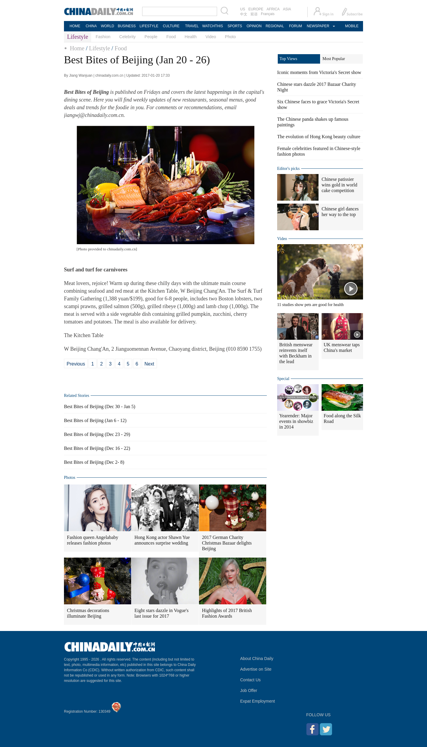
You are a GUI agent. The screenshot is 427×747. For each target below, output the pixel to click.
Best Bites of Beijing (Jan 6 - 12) (95, 420)
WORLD (107, 26)
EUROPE (256, 9)
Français (267, 14)
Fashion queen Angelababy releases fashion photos (92, 540)
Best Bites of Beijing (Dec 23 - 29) (97, 434)
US (242, 9)
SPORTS (234, 26)
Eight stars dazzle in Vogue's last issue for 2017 (161, 613)
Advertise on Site (256, 669)
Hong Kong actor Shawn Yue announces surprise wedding (162, 540)
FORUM (295, 26)
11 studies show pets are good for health (310, 304)
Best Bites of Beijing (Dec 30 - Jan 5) (99, 406)
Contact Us (250, 679)
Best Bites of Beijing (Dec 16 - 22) (97, 448)
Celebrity (127, 36)
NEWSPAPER (318, 26)
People (151, 36)
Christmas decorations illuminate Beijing (88, 613)
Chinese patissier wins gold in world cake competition (339, 185)
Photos (69, 477)
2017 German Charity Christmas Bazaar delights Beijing (227, 543)
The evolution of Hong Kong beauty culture (318, 136)
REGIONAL (275, 26)
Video (211, 36)
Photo (230, 36)
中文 (243, 14)
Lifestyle (99, 48)
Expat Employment (257, 701)
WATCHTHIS (212, 26)
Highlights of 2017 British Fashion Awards (227, 613)
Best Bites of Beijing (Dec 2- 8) (94, 462)
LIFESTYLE (148, 26)
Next (149, 363)
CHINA (91, 26)
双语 (254, 14)
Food (171, 36)
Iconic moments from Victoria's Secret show (319, 72)
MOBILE (351, 26)
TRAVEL (192, 26)
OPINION (254, 26)
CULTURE (171, 26)
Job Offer (248, 690)
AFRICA (273, 9)
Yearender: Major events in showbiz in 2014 (296, 421)
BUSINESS (127, 26)
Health (191, 36)
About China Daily (256, 658)
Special (283, 378)
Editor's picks (288, 168)
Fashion (103, 36)
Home (77, 48)
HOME (75, 26)
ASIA (287, 9)
